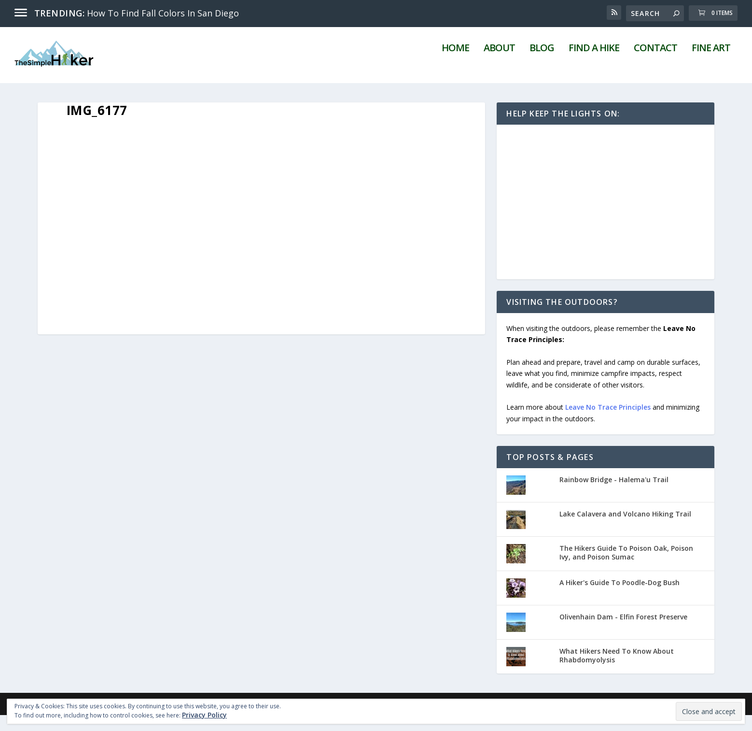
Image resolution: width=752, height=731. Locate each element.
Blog (541, 65)
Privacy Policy (204, 714)
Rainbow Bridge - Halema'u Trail (613, 495)
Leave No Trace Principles (608, 423)
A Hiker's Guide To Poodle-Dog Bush (619, 598)
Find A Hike (594, 65)
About (499, 65)
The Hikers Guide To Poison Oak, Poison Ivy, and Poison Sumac (626, 568)
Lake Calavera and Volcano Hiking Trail (625, 529)
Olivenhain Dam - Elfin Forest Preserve (623, 632)
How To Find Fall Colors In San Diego (163, 13)
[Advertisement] (605, 218)
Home (455, 65)
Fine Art (711, 65)
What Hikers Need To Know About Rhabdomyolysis (616, 671)
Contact (655, 65)
